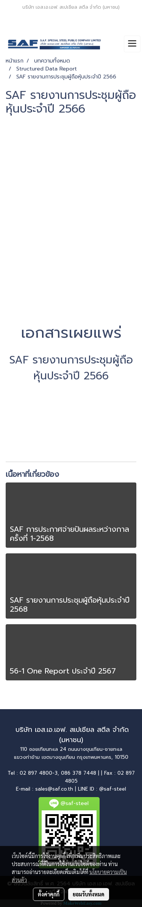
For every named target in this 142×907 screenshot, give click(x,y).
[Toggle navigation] (132, 44)
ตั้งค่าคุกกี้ (48, 894)
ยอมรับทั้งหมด (89, 894)
